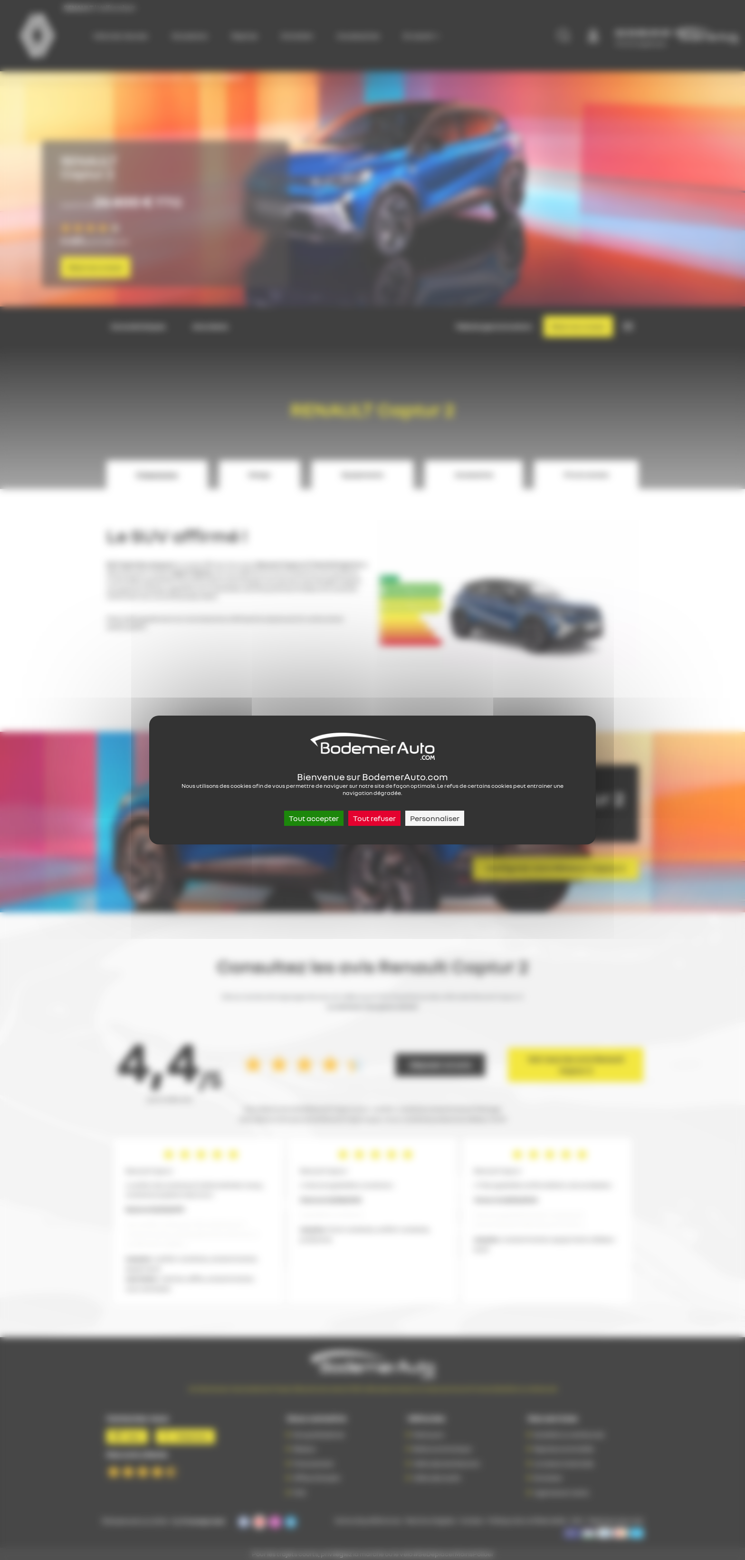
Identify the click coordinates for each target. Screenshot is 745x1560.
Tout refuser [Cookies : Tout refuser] (374, 818)
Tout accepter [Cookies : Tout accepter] (314, 818)
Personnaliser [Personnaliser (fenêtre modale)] (434, 818)
